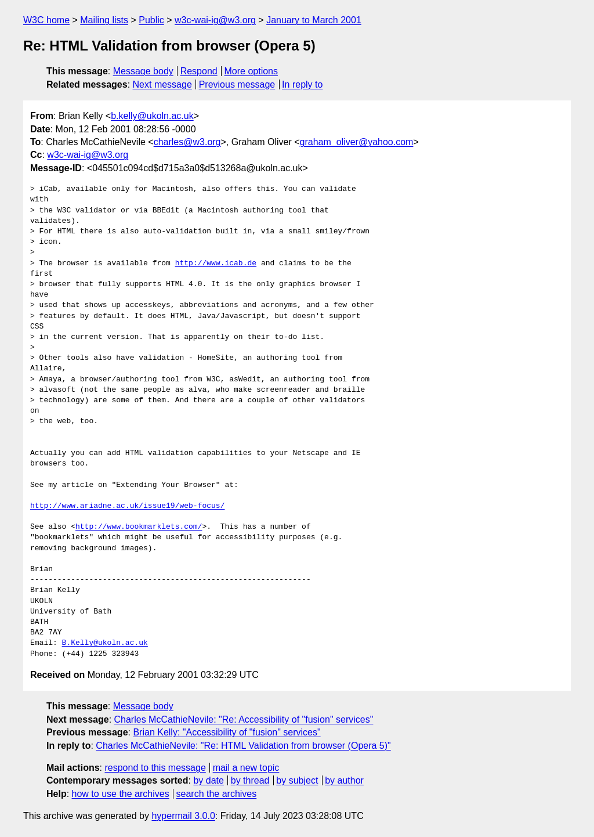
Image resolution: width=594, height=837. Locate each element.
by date (208, 780)
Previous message (237, 84)
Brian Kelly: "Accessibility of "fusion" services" (226, 732)
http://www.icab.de (215, 263)
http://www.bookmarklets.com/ (138, 527)
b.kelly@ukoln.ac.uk (152, 116)
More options (251, 71)
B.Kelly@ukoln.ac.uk (105, 643)
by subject (297, 780)
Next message (162, 84)
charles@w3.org (187, 142)
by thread (250, 780)
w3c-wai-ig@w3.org (215, 20)
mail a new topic (246, 768)
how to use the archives (120, 794)
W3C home (46, 20)
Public (151, 20)
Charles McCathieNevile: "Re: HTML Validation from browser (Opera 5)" (243, 746)
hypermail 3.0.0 (183, 816)
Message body (143, 71)
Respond (199, 71)
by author (344, 780)
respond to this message (154, 768)
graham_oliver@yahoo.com (357, 142)
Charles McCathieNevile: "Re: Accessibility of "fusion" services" (244, 719)
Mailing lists (104, 20)
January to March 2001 (313, 20)
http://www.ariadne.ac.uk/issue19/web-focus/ (127, 506)
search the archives (216, 794)
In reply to (302, 84)
